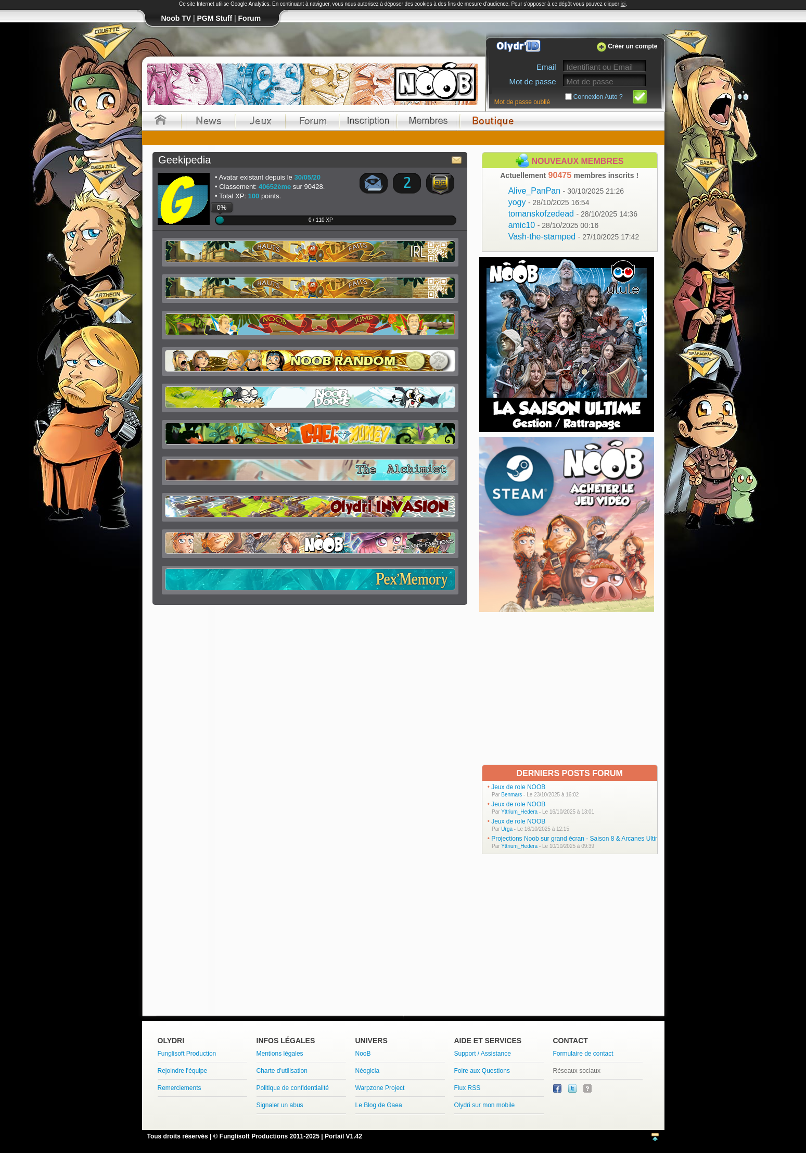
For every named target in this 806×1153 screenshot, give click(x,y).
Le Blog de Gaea (378, 1105)
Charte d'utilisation (282, 1070)
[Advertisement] (568, 688)
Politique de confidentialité (293, 1088)
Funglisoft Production (187, 1053)
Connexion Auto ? (598, 96)
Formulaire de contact (583, 1053)
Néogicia (367, 1070)
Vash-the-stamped (573, 236)
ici (623, 4)
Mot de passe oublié (522, 102)
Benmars (511, 794)
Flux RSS (467, 1088)
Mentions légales (280, 1053)
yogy (549, 202)
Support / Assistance (482, 1053)
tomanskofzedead (572, 213)
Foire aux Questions (482, 1070)
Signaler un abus (280, 1105)
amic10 (553, 225)
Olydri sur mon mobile (484, 1105)
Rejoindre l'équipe (183, 1070)
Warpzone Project (380, 1088)
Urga (507, 829)
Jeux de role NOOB (518, 787)
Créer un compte (632, 46)
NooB (363, 1053)
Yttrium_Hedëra (519, 812)
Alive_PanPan (566, 190)
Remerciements (179, 1088)
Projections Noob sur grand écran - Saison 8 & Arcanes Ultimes (579, 838)
